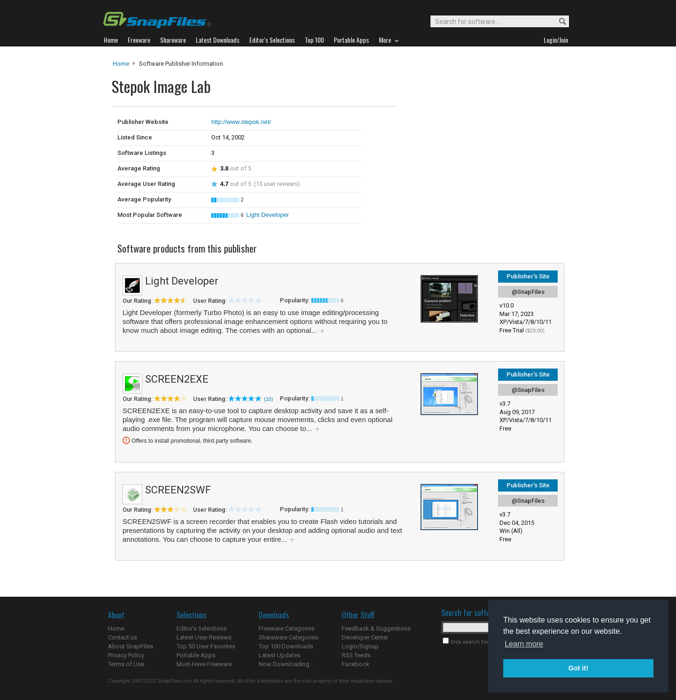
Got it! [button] (578, 668)
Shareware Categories (288, 637)
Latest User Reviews (204, 637)
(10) (268, 399)
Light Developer (267, 214)
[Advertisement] (460, 126)
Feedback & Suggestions (376, 628)
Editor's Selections (202, 628)
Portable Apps (196, 655)
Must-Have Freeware (204, 664)
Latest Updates (279, 655)
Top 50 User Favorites (206, 646)
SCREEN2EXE (176, 379)
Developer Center (365, 637)
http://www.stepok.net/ (241, 121)
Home (121, 63)
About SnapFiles (130, 646)
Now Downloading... (286, 664)
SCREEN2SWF (178, 490)
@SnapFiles (528, 291)
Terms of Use (126, 664)
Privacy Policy (126, 655)
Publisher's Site (528, 276)
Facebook (355, 664)
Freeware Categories (287, 628)
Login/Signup (360, 646)
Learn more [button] (524, 644)
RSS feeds (356, 655)
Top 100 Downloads (286, 646)
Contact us (122, 637)
